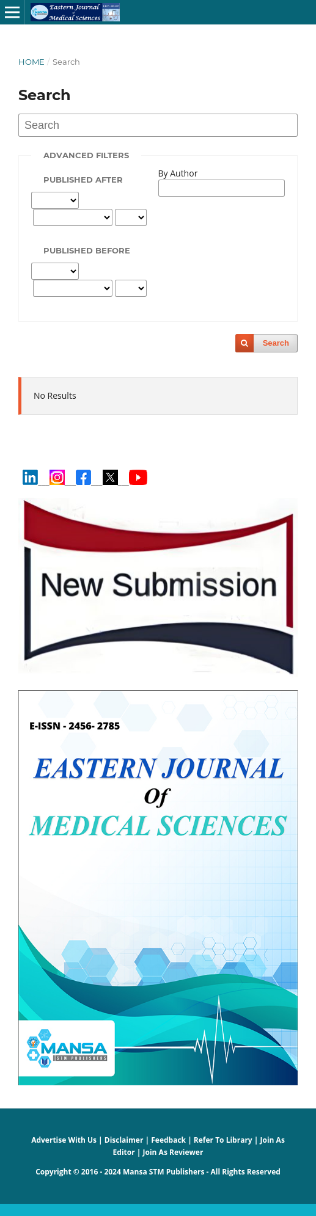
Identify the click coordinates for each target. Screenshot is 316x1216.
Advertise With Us (64, 1140)
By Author (178, 173)
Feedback (168, 1140)
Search (276, 343)
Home (31, 62)
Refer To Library (223, 1140)
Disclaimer (124, 1140)
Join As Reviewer (173, 1152)
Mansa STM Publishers (163, 1172)
